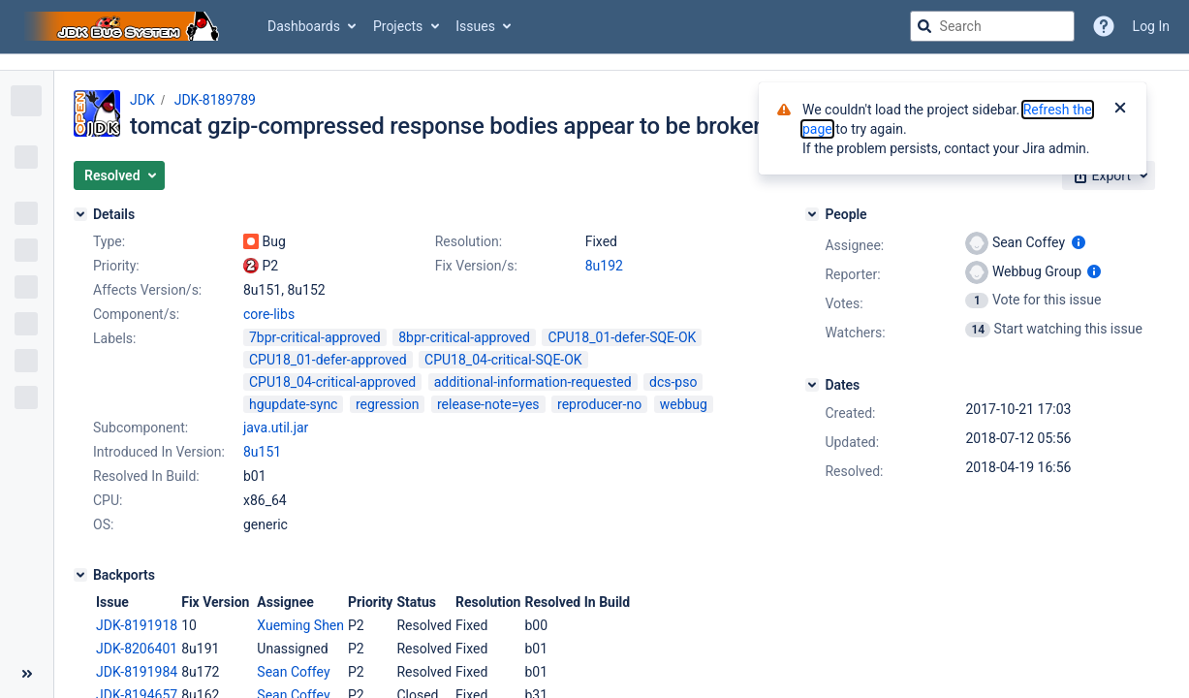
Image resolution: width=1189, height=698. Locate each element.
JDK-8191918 (136, 625)
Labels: (114, 338)
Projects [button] (397, 26)
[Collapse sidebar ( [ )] (27, 673)
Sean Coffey (293, 672)
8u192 (604, 265)
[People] (812, 214)
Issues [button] (475, 26)
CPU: (107, 500)
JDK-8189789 (215, 100)
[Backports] (80, 575)
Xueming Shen (300, 625)
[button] (119, 175)
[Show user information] (1078, 242)
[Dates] (812, 385)
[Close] (1120, 109)
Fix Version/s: (476, 265)
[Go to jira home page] (124, 26)
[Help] (1103, 26)
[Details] (80, 214)
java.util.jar (275, 427)
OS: (103, 524)
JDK (142, 100)
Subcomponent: (140, 427)
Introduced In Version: (159, 452)
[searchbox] (992, 26)
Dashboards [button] (303, 26)
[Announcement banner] (594, 62)
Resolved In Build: (146, 476)
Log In (1151, 26)
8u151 (262, 452)
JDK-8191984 (136, 672)
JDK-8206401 (136, 648)
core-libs (269, 314)
